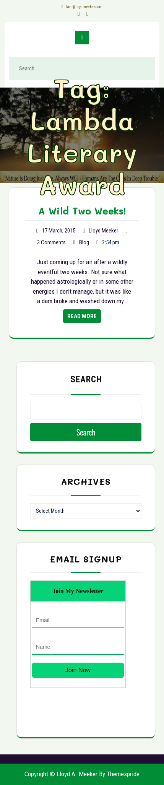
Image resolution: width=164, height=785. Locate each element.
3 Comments (51, 242)
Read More (82, 316)
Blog (84, 242)
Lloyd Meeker (103, 230)
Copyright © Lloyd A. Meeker (60, 774)
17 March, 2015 (58, 230)
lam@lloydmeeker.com (82, 7)
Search (86, 379)
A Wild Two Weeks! (82, 211)
